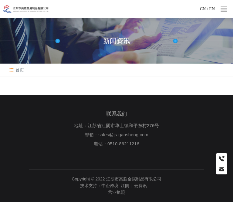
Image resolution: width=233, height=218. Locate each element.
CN (203, 9)
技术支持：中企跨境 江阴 (104, 185)
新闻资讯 (116, 41)
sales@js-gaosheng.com (123, 134)
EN (212, 9)
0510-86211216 (123, 143)
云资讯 (140, 185)
